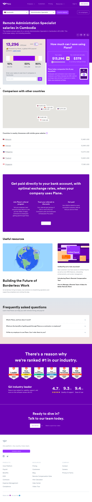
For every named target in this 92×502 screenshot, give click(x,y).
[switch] (36, 44)
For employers (83, 12)
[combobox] (4, 12)
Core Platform (7, 466)
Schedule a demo (16, 451)
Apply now (46, 224)
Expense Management (10, 483)
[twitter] (84, 34)
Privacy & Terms (67, 473)
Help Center (36, 483)
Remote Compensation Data (42, 476)
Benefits (5, 473)
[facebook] (81, 35)
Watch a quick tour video (52, 425)
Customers (41, 4)
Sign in (75, 4)
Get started (84, 4)
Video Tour (36, 486)
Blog (33, 473)
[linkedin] (87, 35)
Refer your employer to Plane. (57, 80)
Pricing (50, 4)
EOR (4, 476)
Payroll (5, 469)
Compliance (7, 486)
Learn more (17, 51)
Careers (65, 469)
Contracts (6, 480)
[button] (46, 110)
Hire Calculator (37, 480)
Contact (65, 466)
